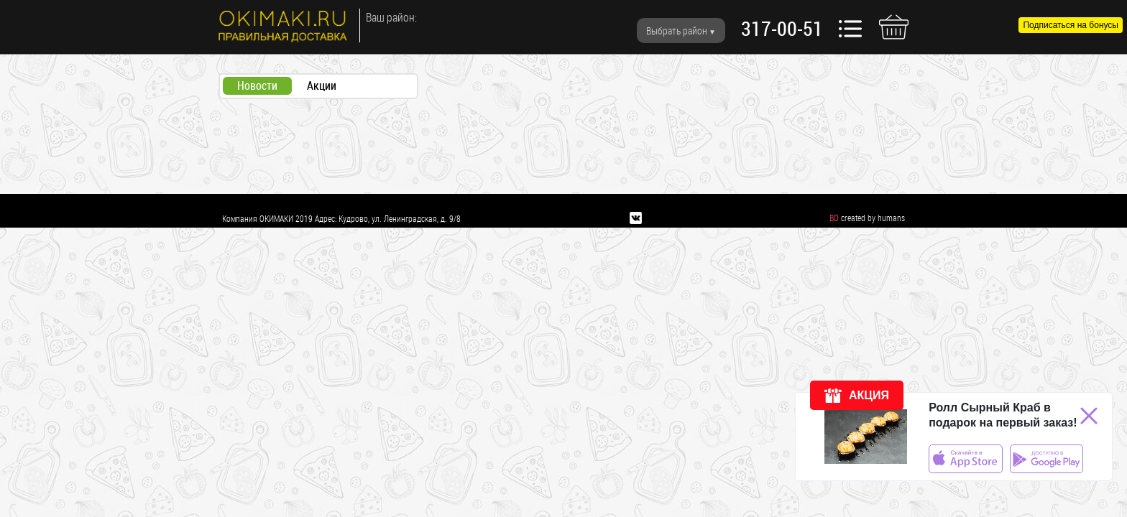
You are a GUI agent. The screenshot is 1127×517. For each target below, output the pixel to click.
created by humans (873, 217)
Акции (321, 85)
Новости (257, 85)
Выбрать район (676, 30)
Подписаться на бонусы (1070, 25)
